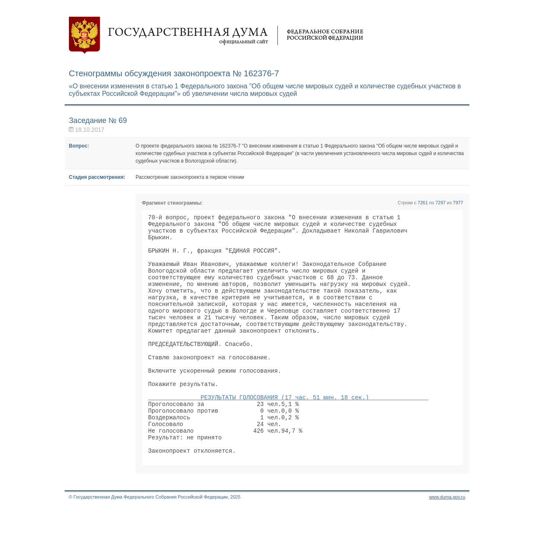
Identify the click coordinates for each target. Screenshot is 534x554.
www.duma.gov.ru (447, 543)
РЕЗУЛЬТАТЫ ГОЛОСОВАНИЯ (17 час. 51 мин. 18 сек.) (288, 432)
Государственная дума (216, 35)
